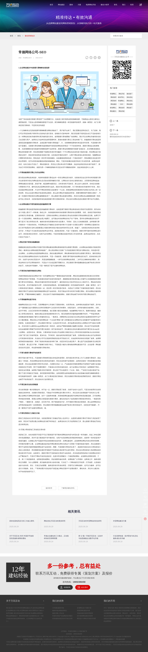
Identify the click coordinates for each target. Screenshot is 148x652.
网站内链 (121, 111)
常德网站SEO (27, 58)
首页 (51, 5)
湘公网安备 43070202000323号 (102, 636)
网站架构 (129, 104)
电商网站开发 (91, 5)
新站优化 (129, 97)
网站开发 (121, 94)
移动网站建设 (113, 107)
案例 (71, 5)
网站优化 (129, 101)
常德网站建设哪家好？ (108, 639)
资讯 (115, 5)
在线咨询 (67, 587)
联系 (132, 5)
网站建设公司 (113, 111)
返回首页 (49, 488)
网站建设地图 (120, 639)
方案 (79, 5)
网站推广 (129, 107)
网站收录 (121, 107)
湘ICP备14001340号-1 (50, 636)
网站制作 (113, 97)
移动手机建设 (121, 97)
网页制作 (113, 101)
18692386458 (79, 582)
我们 (123, 5)
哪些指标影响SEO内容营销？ (121, 135)
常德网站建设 (113, 94)
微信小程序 (105, 5)
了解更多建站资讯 (68, 488)
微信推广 (129, 94)
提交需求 (84, 587)
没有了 (112, 125)
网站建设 (61, 5)
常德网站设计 (121, 101)
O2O (121, 104)
